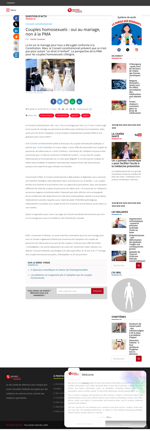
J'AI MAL (116, 271)
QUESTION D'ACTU (35, 16)
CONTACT (11, 3)
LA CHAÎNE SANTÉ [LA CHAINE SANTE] (117, 134)
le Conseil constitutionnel (39, 143)
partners (86, 383)
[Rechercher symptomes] (139, 358)
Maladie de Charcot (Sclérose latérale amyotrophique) (137, 256)
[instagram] (137, 50)
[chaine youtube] (138, 135)
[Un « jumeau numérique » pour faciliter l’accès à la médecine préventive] (127, 150)
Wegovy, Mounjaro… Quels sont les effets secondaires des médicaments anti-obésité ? (136, 89)
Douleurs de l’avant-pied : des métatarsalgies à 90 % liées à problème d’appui (136, 330)
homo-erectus (46, 115)
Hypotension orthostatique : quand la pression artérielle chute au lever (136, 225)
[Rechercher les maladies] (139, 265)
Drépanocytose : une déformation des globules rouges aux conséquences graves (136, 241)
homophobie (62, 115)
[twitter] (128, 49)
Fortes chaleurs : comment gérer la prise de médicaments (136, 107)
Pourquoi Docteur (14, 424)
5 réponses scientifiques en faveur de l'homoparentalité (59, 269)
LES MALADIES (119, 211)
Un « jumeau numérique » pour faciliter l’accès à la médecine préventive (126, 163)
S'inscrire (97, 290)
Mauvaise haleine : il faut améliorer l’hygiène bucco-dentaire (134, 346)
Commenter (84, 108)
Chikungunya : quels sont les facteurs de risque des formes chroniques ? (135, 71)
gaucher (75, 115)
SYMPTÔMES (118, 316)
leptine (86, 115)
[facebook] (119, 50)
